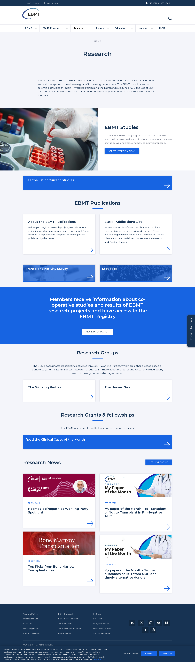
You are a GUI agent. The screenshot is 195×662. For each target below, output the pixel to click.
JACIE (164, 29)
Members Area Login (160, 3)
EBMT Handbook (65, 614)
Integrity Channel (101, 624)
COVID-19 (27, 624)
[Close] (191, 653)
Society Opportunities (102, 629)
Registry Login (31, 3)
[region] (97, 654)
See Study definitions (122, 151)
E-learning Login (51, 3)
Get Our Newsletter (102, 633)
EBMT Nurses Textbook (68, 619)
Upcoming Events (31, 629)
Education (124, 29)
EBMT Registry (55, 29)
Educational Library (31, 633)
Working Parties (30, 614)
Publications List (30, 619)
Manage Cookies (130, 653)
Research (82, 29)
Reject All (149, 653)
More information (97, 331)
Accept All (167, 653)
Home (97, 41)
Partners (97, 614)
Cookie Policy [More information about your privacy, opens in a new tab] (99, 659)
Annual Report (64, 633)
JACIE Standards (65, 624)
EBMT (31, 29)
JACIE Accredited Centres (69, 629)
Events (102, 29)
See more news (158, 462)
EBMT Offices (99, 619)
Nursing (145, 29)
